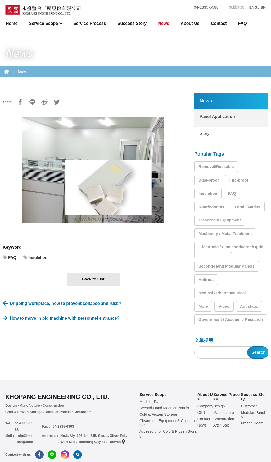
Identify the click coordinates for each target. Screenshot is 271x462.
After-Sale (221, 425)
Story (204, 133)
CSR (201, 412)
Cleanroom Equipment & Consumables (168, 423)
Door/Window (211, 207)
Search (258, 352)
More (203, 306)
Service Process (89, 23)
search (262, 24)
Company (205, 406)
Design (219, 406)
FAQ (242, 23)
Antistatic (249, 306)
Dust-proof (208, 180)
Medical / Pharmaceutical (222, 293)
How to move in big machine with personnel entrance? (64, 318)
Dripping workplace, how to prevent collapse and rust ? (65, 303)
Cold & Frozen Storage (158, 414)
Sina (44, 102)
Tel (77, 454)
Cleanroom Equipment (219, 220)
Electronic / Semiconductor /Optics (231, 249)
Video (224, 306)
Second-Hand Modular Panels (226, 266)
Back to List (93, 279)
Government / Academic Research (230, 319)
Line (32, 102)
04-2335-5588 (202, 7)
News (163, 23)
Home (11, 23)
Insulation (38, 257)
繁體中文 (236, 7)
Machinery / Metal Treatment (225, 233)
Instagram (65, 454)
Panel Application (217, 116)
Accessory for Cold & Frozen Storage (168, 433)
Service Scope (44, 23)
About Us (190, 23)
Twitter (57, 102)
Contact (219, 23)
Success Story (132, 23)
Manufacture (223, 412)
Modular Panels (152, 402)
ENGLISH (257, 7)
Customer (249, 406)
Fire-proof (238, 180)
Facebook (20, 102)
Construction (223, 419)
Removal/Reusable (216, 166)
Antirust (206, 279)
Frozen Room (252, 423)
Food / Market (248, 207)
